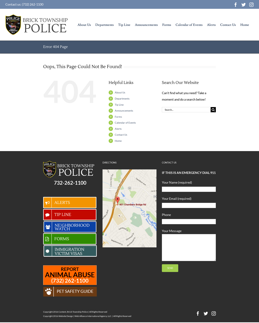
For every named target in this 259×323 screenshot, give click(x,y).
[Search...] (186, 109)
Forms (118, 116)
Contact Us (121, 134)
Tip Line (119, 104)
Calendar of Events (125, 122)
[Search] (213, 109)
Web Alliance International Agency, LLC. (93, 316)
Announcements (124, 110)
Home (118, 140)
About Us (120, 92)
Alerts (118, 128)
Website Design (65, 316)
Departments (122, 98)
